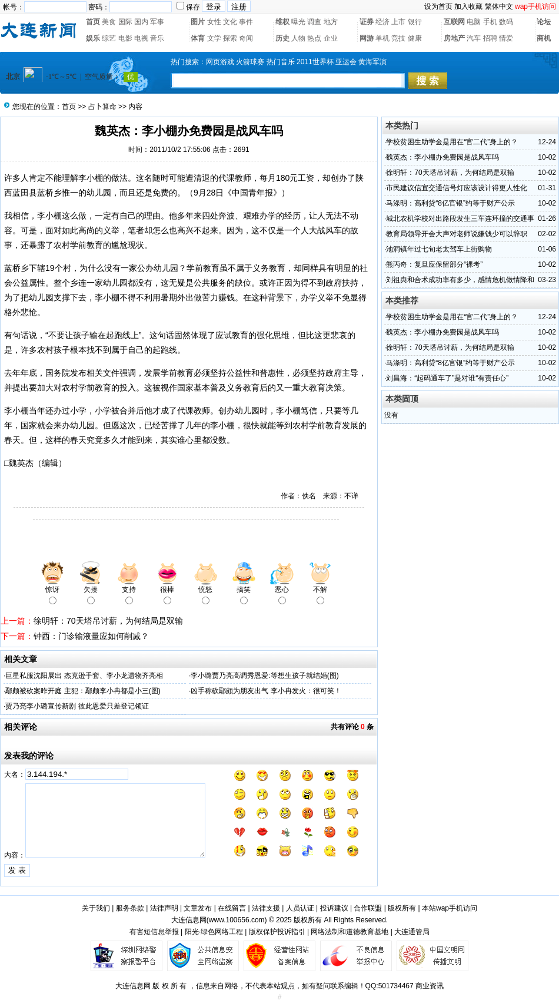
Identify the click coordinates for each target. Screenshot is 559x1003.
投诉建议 (334, 908)
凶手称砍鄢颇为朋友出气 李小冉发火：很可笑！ (266, 691)
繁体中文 (499, 6)
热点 (314, 38)
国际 (125, 22)
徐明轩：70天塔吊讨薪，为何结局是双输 (108, 620)
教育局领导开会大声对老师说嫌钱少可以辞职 (456, 234)
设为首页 (438, 6)
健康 (415, 38)
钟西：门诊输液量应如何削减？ (91, 636)
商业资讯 (429, 986)
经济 (382, 22)
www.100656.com (237, 920)
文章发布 (198, 908)
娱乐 (93, 38)
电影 (125, 38)
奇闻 (246, 38)
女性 (214, 22)
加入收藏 (468, 6)
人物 (298, 38)
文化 (230, 22)
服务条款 (130, 908)
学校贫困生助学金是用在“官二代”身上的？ (452, 142)
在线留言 (232, 908)
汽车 (474, 38)
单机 (382, 38)
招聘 (490, 38)
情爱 (506, 38)
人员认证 (300, 908)
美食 (109, 22)
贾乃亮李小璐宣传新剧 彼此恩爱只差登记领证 (76, 706)
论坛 (544, 22)
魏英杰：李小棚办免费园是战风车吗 (442, 157)
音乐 (157, 38)
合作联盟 (368, 908)
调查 (314, 22)
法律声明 (164, 908)
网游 (367, 38)
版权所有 (402, 908)
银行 (415, 22)
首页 (93, 22)
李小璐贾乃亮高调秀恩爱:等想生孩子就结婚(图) (264, 675)
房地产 (454, 38)
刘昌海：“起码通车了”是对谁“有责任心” (447, 378)
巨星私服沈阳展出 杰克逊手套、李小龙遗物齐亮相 (83, 675)
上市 (398, 22)
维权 (282, 22)
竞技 (398, 38)
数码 (506, 22)
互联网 (454, 22)
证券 (367, 22)
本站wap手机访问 (449, 908)
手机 (490, 22)
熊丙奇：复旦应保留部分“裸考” (434, 264)
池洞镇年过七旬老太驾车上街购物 (439, 249)
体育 (198, 38)
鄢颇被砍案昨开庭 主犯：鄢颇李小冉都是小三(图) (82, 691)
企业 (331, 38)
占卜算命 (102, 106)
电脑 (474, 22)
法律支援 (266, 908)
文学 (214, 38)
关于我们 (96, 908)
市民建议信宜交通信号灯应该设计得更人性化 (456, 188)
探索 (230, 38)
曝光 (298, 22)
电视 (141, 38)
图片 (198, 22)
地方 (331, 22)
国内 (141, 22)
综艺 (109, 38)
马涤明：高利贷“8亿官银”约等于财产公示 (450, 203)
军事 (157, 22)
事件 (246, 22)
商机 (544, 38)
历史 (282, 38)
